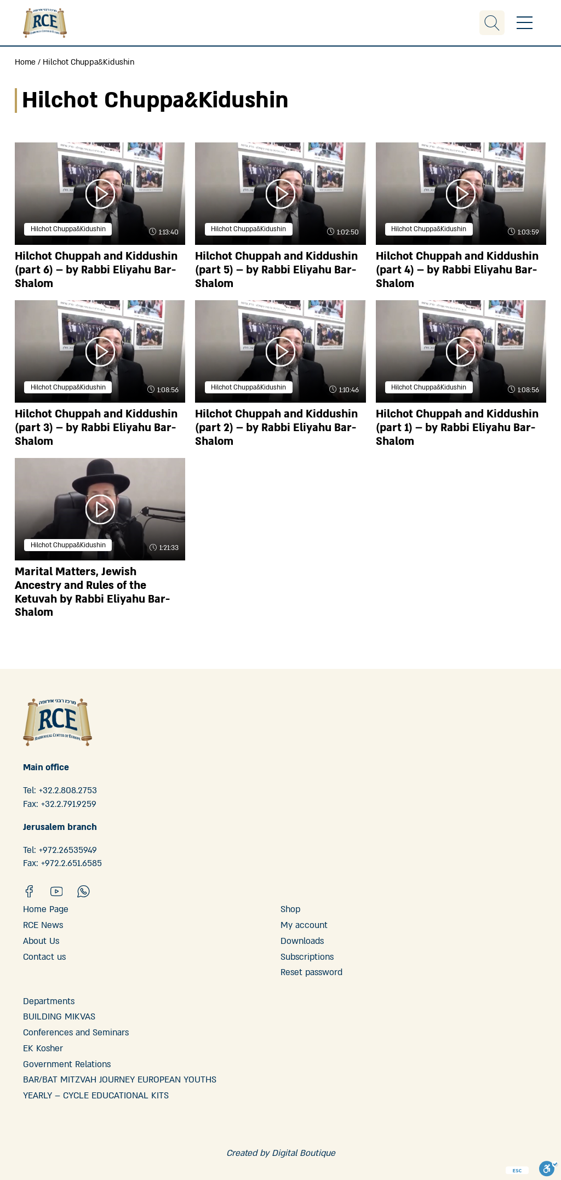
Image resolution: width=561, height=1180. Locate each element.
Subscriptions (307, 957)
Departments (49, 1001)
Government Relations (67, 1064)
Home (25, 62)
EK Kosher (43, 1048)
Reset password (311, 972)
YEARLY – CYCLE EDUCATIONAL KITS (96, 1096)
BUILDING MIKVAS (59, 1017)
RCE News (43, 925)
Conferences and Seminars (76, 1033)
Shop (290, 909)
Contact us (44, 957)
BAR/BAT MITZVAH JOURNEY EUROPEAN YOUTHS (119, 1080)
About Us (41, 941)
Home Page (45, 909)
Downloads (302, 941)
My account (304, 925)
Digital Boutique (303, 1153)
